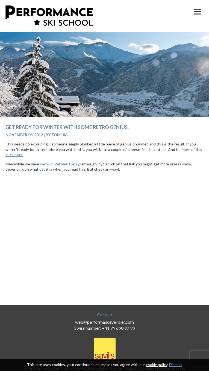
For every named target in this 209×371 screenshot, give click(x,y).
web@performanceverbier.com (104, 322)
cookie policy (156, 364)
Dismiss (175, 364)
